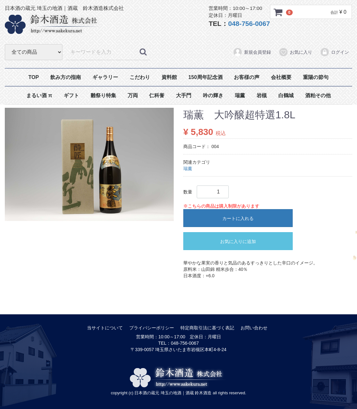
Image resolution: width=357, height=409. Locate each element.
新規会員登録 (252, 52)
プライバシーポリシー (151, 327)
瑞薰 (240, 95)
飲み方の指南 (65, 77)
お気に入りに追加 (238, 241)
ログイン (334, 52)
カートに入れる (238, 218)
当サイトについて (105, 327)
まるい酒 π (39, 95)
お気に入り (295, 52)
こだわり (140, 77)
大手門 (183, 95)
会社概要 (281, 77)
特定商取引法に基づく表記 (207, 327)
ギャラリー (105, 77)
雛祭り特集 (103, 95)
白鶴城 (286, 95)
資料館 (169, 77)
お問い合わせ (254, 327)
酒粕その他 (318, 95)
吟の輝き (213, 95)
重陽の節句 (316, 77)
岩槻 (262, 95)
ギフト (71, 95)
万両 (133, 95)
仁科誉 (156, 95)
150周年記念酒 (205, 77)
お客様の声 (246, 77)
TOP (33, 77)
